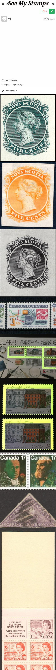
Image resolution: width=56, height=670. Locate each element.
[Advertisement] (26, 50)
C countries (9, 80)
